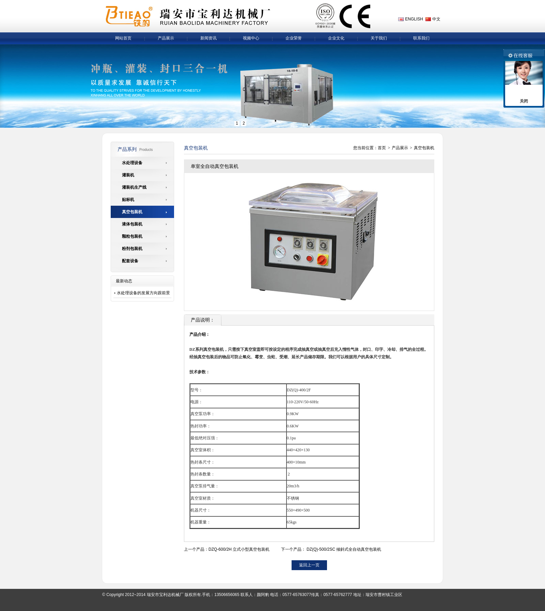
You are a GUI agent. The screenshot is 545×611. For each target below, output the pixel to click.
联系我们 (421, 38)
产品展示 (166, 38)
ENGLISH (414, 19)
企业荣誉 (293, 38)
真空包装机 (424, 147)
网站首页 (123, 38)
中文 (436, 19)
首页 (382, 147)
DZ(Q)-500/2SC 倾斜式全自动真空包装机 (344, 549)
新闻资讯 (208, 38)
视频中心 (251, 38)
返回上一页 (309, 565)
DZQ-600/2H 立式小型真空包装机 (238, 549)
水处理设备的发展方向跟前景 (143, 293)
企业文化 (336, 38)
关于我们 (379, 38)
